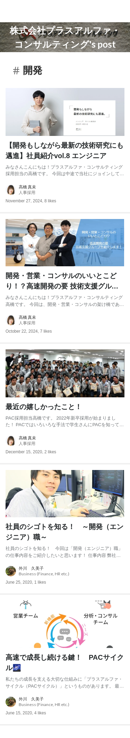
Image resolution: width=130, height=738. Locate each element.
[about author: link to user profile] (65, 189)
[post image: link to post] (65, 112)
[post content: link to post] (65, 158)
